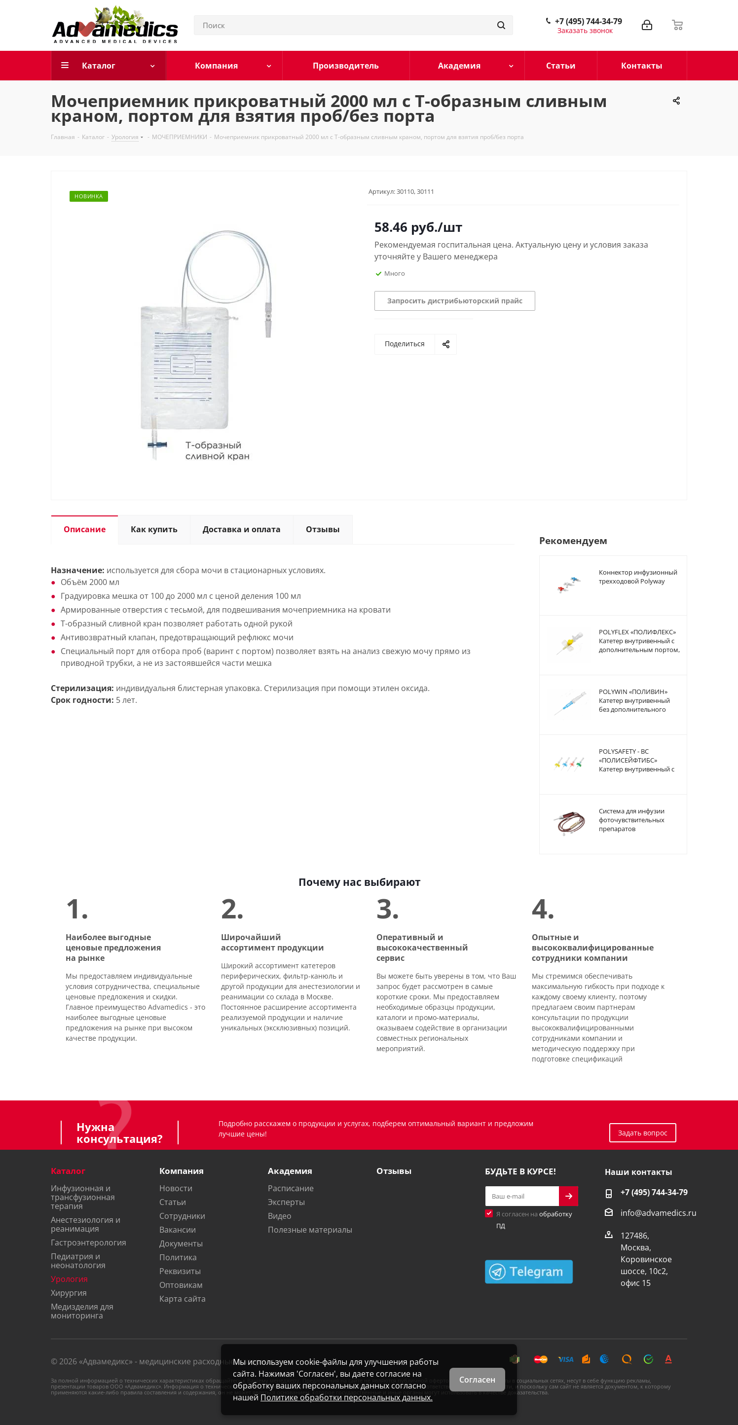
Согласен (477, 1379)
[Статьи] (561, 65)
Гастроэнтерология (88, 1242)
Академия (290, 1170)
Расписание (291, 1188)
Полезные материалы (310, 1229)
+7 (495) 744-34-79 (588, 21)
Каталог (68, 1170)
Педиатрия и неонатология (78, 1261)
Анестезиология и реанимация (85, 1224)
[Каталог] (108, 65)
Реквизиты (180, 1271)
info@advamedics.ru (659, 1212)
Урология (69, 1279)
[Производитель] (346, 65)
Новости (175, 1188)
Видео (280, 1215)
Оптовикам (181, 1284)
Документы (181, 1243)
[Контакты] (642, 65)
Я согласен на (534, 1219)
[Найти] (501, 25)
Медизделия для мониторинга (82, 1311)
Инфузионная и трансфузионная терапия (83, 1197)
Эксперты (286, 1202)
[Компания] (225, 65)
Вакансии (177, 1229)
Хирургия (69, 1292)
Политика (178, 1257)
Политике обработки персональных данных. (346, 1397)
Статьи (172, 1202)
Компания (181, 1170)
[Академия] (467, 65)
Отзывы (393, 1170)
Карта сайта (182, 1298)
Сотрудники (182, 1215)
